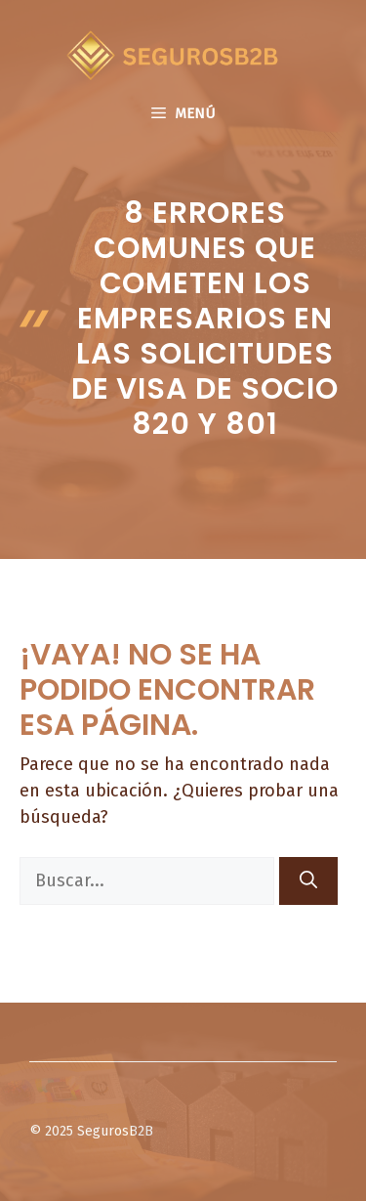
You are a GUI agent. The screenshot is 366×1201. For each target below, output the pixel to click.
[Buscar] (308, 881)
